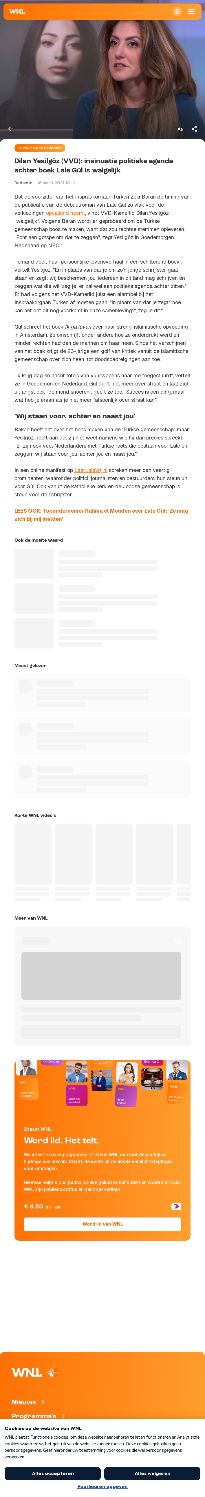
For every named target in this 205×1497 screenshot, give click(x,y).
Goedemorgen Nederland (40, 148)
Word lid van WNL (103, 1224)
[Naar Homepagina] (17, 11)
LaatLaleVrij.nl (90, 470)
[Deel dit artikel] (194, 129)
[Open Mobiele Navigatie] (191, 11)
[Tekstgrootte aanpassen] (180, 129)
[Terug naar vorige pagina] (10, 129)
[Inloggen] (177, 11)
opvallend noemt (65, 213)
